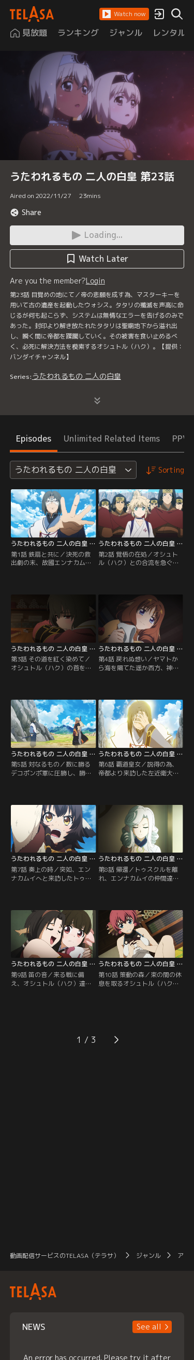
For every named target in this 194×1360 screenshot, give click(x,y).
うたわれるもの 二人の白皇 (76, 376)
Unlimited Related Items (112, 438)
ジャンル (148, 1255)
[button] (124, 14)
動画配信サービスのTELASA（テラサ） (65, 1255)
